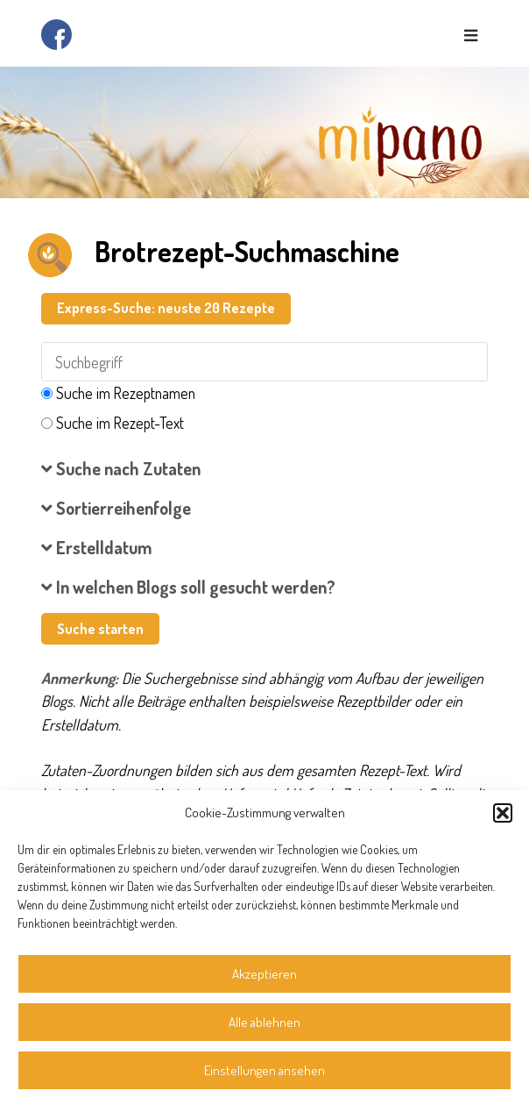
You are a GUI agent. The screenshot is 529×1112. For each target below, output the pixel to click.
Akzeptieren (264, 974)
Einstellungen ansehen (264, 1070)
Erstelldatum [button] (96, 547)
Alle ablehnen (264, 1022)
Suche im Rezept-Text (120, 422)
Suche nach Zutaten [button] (121, 468)
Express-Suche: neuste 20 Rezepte (166, 308)
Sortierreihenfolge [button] (116, 507)
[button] (502, 813)
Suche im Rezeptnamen (125, 393)
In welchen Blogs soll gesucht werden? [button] (188, 586)
